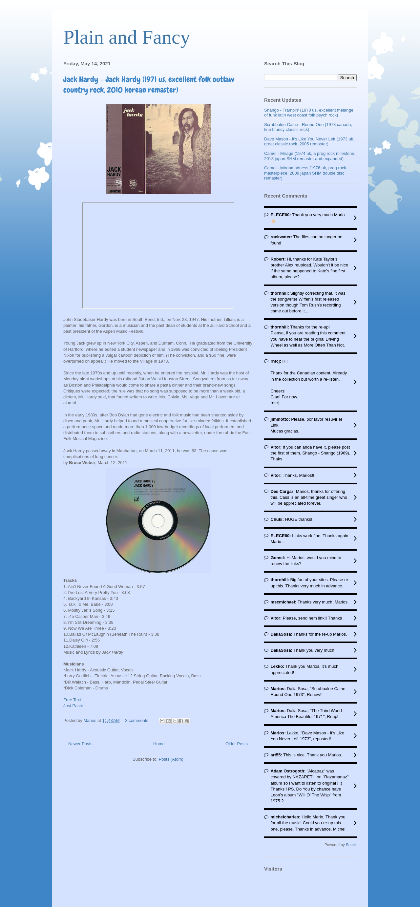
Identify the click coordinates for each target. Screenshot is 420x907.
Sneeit (351, 844)
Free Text (72, 699)
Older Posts (236, 743)
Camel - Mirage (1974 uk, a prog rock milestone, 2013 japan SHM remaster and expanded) (309, 156)
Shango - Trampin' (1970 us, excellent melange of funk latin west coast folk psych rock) (308, 113)
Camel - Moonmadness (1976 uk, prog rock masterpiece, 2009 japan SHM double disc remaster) (305, 172)
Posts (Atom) (171, 759)
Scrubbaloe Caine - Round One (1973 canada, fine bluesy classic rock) (308, 127)
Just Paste (73, 705)
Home (159, 743)
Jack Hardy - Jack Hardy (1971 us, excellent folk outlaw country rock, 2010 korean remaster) (148, 84)
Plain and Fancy (126, 37)
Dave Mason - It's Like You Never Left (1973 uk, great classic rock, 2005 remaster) (309, 142)
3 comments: (138, 720)
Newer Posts (80, 743)
